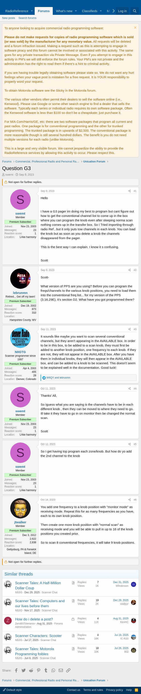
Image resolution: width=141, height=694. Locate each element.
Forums (44, 11)
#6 (135, 499)
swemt (9, 174)
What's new (64, 11)
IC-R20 (124, 638)
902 (126, 651)
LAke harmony (28, 237)
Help (129, 689)
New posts (8, 18)
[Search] (135, 11)
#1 (135, 191)
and (58, 377)
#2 (135, 270)
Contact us (73, 689)
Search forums (28, 18)
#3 (135, 329)
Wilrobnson (122, 585)
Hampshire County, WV (23, 319)
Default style (12, 689)
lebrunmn (20, 293)
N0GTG (20, 352)
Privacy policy (114, 689)
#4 (135, 388)
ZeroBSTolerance (25, 623)
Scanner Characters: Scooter (38, 636)
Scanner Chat (49, 592)
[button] (32, 11)
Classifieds (89, 11)
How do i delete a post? (34, 619)
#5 (135, 444)
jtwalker (20, 522)
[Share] (129, 191)
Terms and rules (93, 689)
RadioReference (16, 11)
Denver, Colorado (26, 379)
